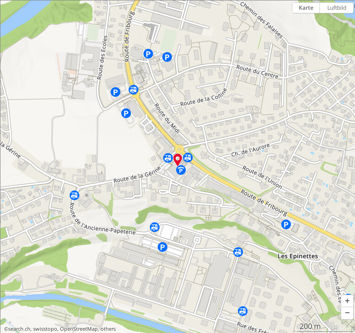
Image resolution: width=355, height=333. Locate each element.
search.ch (19, 329)
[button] (347, 301)
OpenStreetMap (79, 329)
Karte (306, 8)
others (108, 329)
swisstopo (45, 329)
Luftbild (336, 8)
